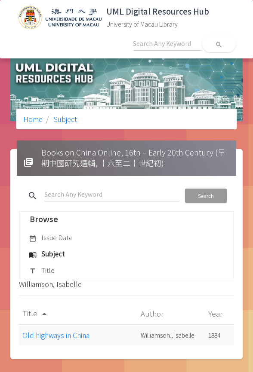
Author (153, 313)
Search (206, 195)
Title (42, 270)
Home (33, 119)
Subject (64, 119)
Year (216, 313)
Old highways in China (55, 335)
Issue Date (51, 238)
